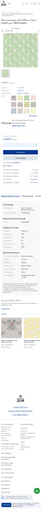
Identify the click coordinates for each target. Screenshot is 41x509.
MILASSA (20, 90)
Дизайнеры (6, 453)
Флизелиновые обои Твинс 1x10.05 (9, 341)
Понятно (6, 505)
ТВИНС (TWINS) (23, 93)
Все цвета (33, 116)
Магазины (5, 485)
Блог (22, 442)
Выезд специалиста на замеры (27, 434)
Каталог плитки (6, 427)
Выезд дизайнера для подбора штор (27, 437)
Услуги (23, 428)
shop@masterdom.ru (20, 411)
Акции (22, 449)
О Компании (7, 477)
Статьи (22, 445)
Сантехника (5, 440)
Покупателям (26, 424)
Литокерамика (6, 433)
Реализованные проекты (8, 458)
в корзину (20, 152)
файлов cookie (17, 506)
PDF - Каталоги (7, 473)
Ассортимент (7, 424)
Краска (3, 438)
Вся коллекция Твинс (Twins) (23, 120)
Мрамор (3, 431)
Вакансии (5, 492)
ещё (32, 210)
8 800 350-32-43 (20, 407)
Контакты (5, 481)
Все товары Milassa (19, 123)
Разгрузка (23, 431)
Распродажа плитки (7, 446)
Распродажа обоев (7, 449)
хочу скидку (20, 158)
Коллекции (6, 469)
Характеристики (18, 126)
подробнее (33, 179)
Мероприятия (25, 447)
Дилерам (5, 489)
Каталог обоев (6, 435)
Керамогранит (5, 429)
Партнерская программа (7, 464)
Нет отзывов (15, 28)
